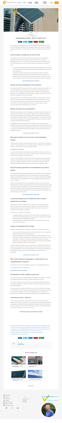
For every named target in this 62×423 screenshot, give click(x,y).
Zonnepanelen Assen (45, 327)
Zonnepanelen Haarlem (35, 327)
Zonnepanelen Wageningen (25, 327)
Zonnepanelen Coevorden (36, 330)
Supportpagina (25, 400)
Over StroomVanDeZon (26, 398)
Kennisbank (24, 399)
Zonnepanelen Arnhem (25, 330)
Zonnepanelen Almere (14, 334)
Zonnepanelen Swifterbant (15, 332)
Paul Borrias (31, 34)
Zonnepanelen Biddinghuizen (37, 332)
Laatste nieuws (25, 401)
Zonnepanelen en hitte (14, 327)
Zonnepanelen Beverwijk (26, 332)
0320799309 (7, 400)
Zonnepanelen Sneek (24, 334)
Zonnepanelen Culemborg (45, 325)
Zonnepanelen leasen (35, 325)
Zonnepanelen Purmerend (25, 325)
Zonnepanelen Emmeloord (15, 330)
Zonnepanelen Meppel (14, 325)
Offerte (25, 396)
